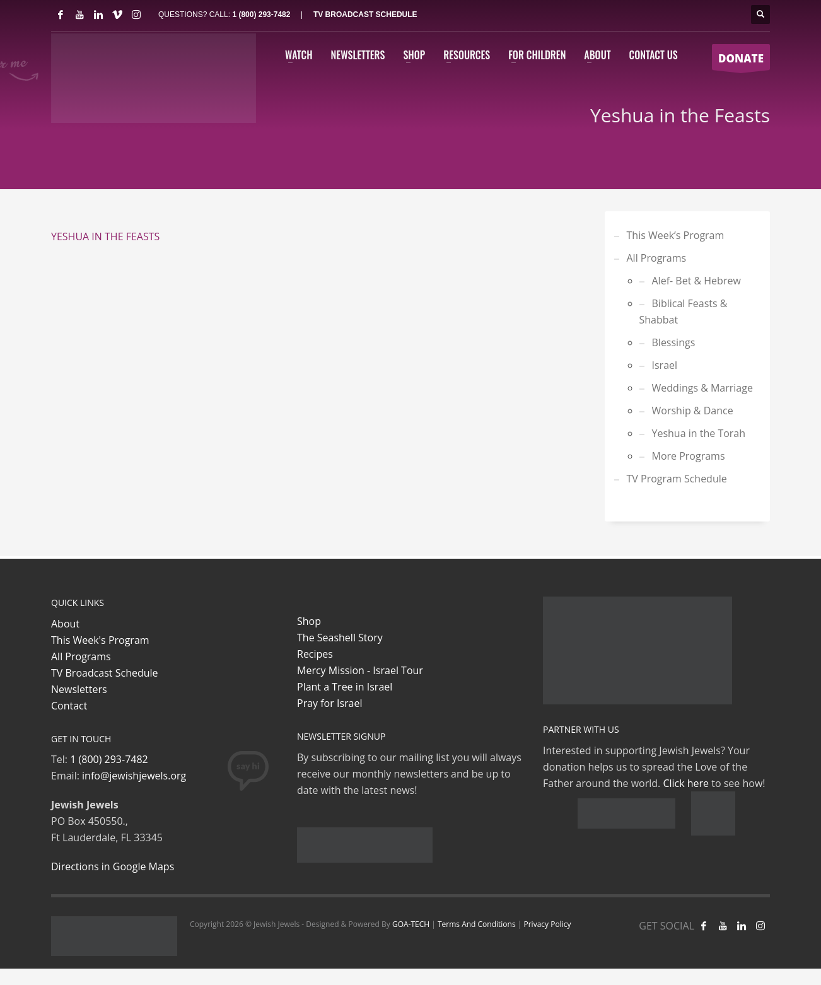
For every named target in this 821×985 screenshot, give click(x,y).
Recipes (315, 654)
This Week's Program (100, 640)
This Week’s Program (676, 235)
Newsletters (79, 689)
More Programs (688, 456)
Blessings (674, 342)
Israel (665, 365)
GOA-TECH (410, 924)
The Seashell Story (340, 637)
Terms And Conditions (477, 924)
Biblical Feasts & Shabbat (683, 311)
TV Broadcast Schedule (104, 673)
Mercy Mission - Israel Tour (360, 670)
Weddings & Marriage (702, 388)
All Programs (657, 258)
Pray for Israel (329, 703)
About (65, 624)
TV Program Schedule (677, 479)
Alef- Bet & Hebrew (696, 281)
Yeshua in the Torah (699, 433)
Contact (69, 706)
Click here (686, 783)
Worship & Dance (692, 410)
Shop (309, 621)
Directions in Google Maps (112, 866)
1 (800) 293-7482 (261, 14)
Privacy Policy (547, 924)
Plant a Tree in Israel (344, 687)
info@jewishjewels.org (134, 776)
